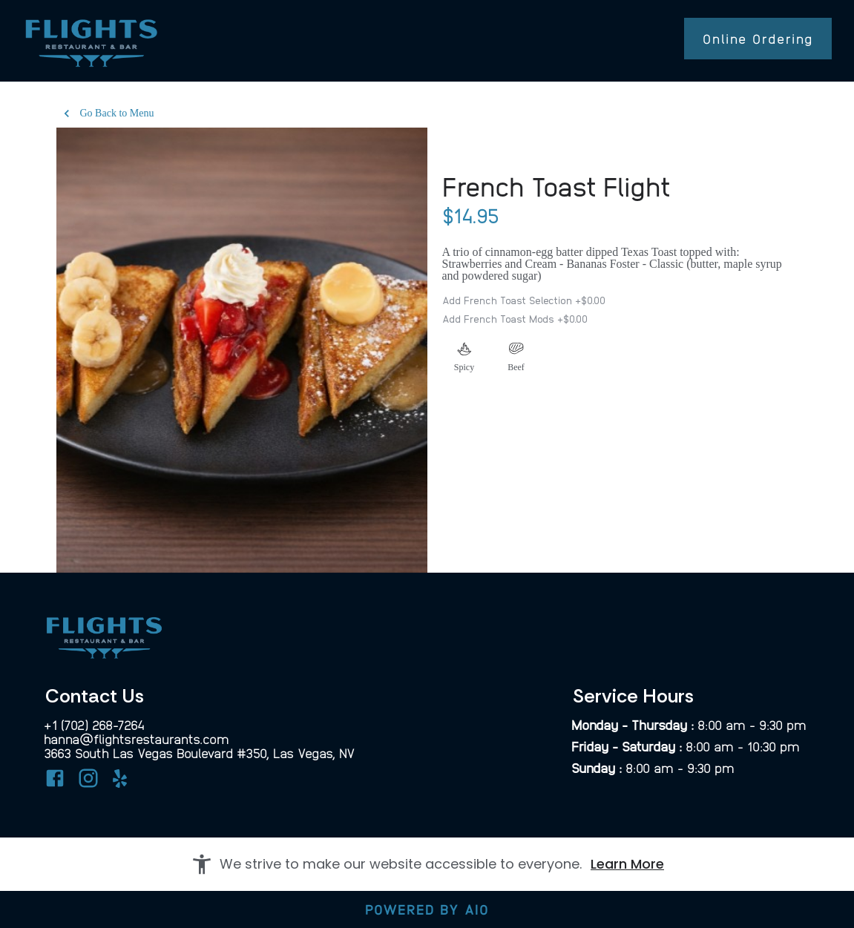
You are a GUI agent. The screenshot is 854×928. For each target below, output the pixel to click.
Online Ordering (758, 38)
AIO (476, 909)
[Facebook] (55, 780)
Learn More (627, 864)
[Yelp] (122, 783)
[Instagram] (88, 780)
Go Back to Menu (108, 114)
